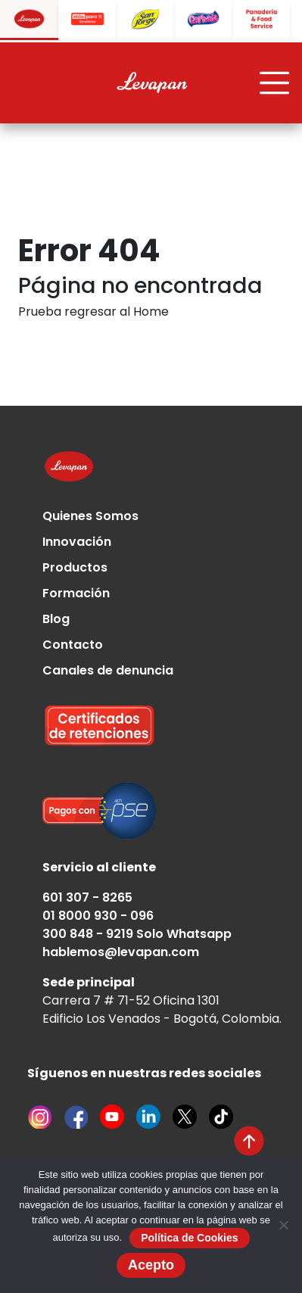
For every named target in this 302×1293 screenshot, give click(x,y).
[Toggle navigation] (275, 83)
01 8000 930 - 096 (98, 915)
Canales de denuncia (107, 670)
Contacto (72, 644)
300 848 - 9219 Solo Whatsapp (137, 933)
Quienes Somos (90, 516)
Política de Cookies (189, 1238)
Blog (56, 619)
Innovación (76, 541)
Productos (74, 567)
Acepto (151, 1265)
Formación (76, 593)
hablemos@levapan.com (120, 952)
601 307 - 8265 (87, 897)
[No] (283, 1224)
